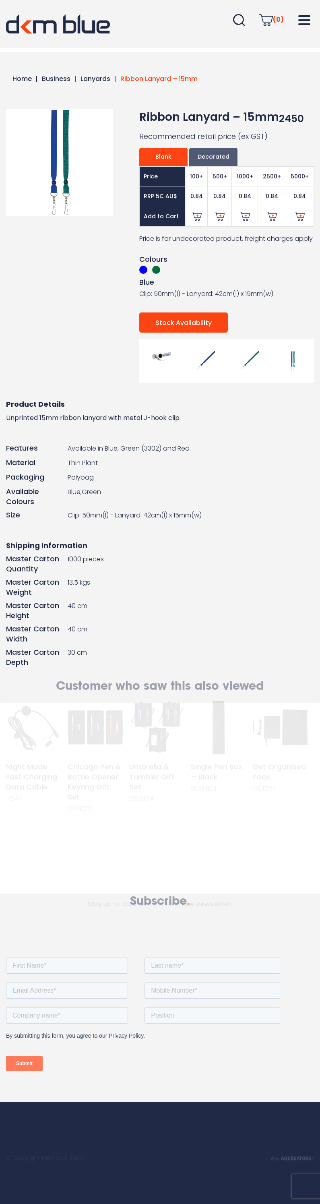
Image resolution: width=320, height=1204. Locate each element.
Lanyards (95, 78)
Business (56, 78)
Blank (163, 157)
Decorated (213, 157)
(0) (271, 19)
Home (22, 78)
